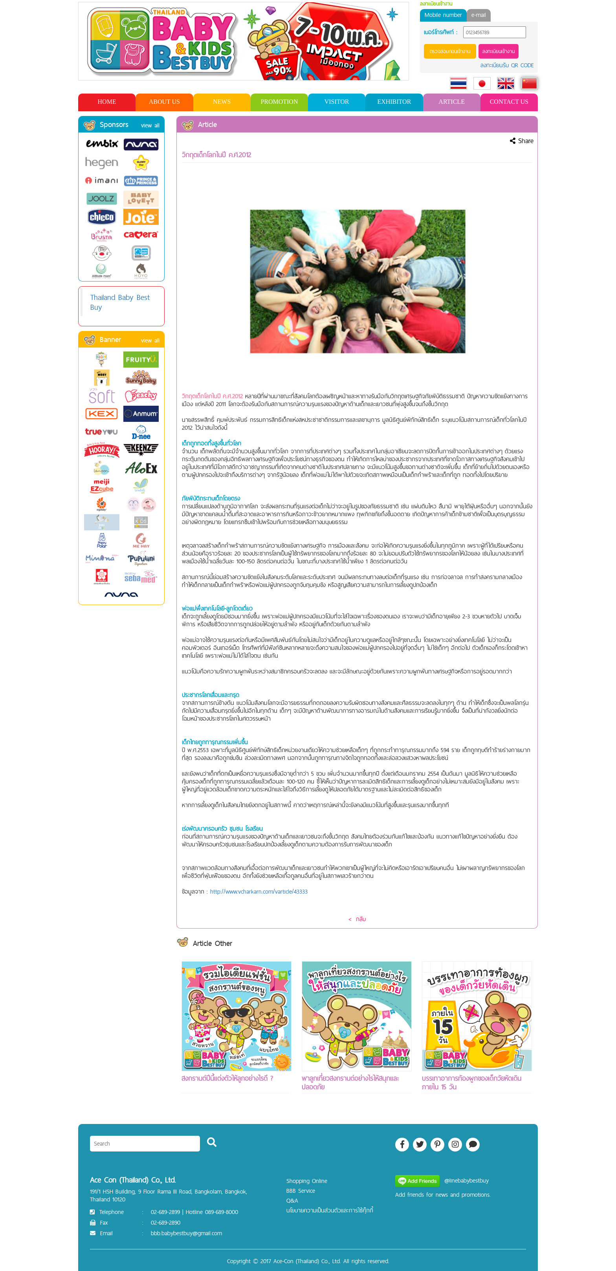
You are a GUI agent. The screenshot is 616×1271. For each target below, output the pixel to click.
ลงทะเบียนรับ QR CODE (507, 65)
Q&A (292, 1200)
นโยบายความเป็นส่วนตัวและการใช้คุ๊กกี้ (329, 1210)
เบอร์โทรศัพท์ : (440, 32)
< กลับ (357, 919)
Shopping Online (306, 1181)
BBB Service (300, 1191)
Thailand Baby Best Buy (120, 302)
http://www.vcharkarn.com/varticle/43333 (259, 891)
